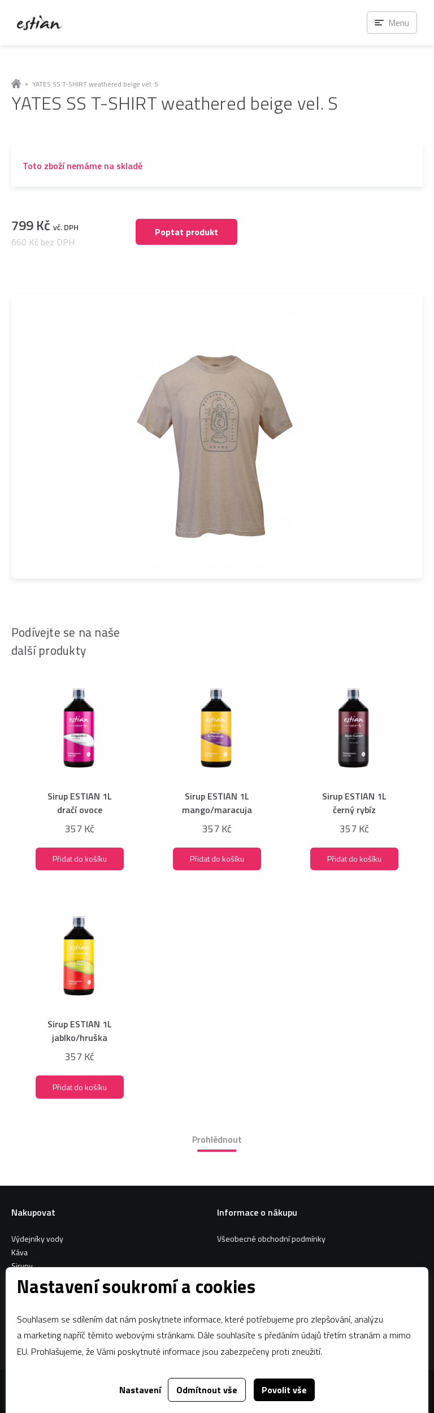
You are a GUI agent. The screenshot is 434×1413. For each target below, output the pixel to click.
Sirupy (22, 1266)
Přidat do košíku (80, 859)
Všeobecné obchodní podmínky (271, 1239)
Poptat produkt (186, 232)
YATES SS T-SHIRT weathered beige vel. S (95, 84)
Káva (19, 1252)
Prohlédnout (217, 1139)
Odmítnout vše (206, 1390)
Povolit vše (284, 1390)
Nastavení (140, 1390)
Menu (398, 22)
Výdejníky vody (37, 1239)
